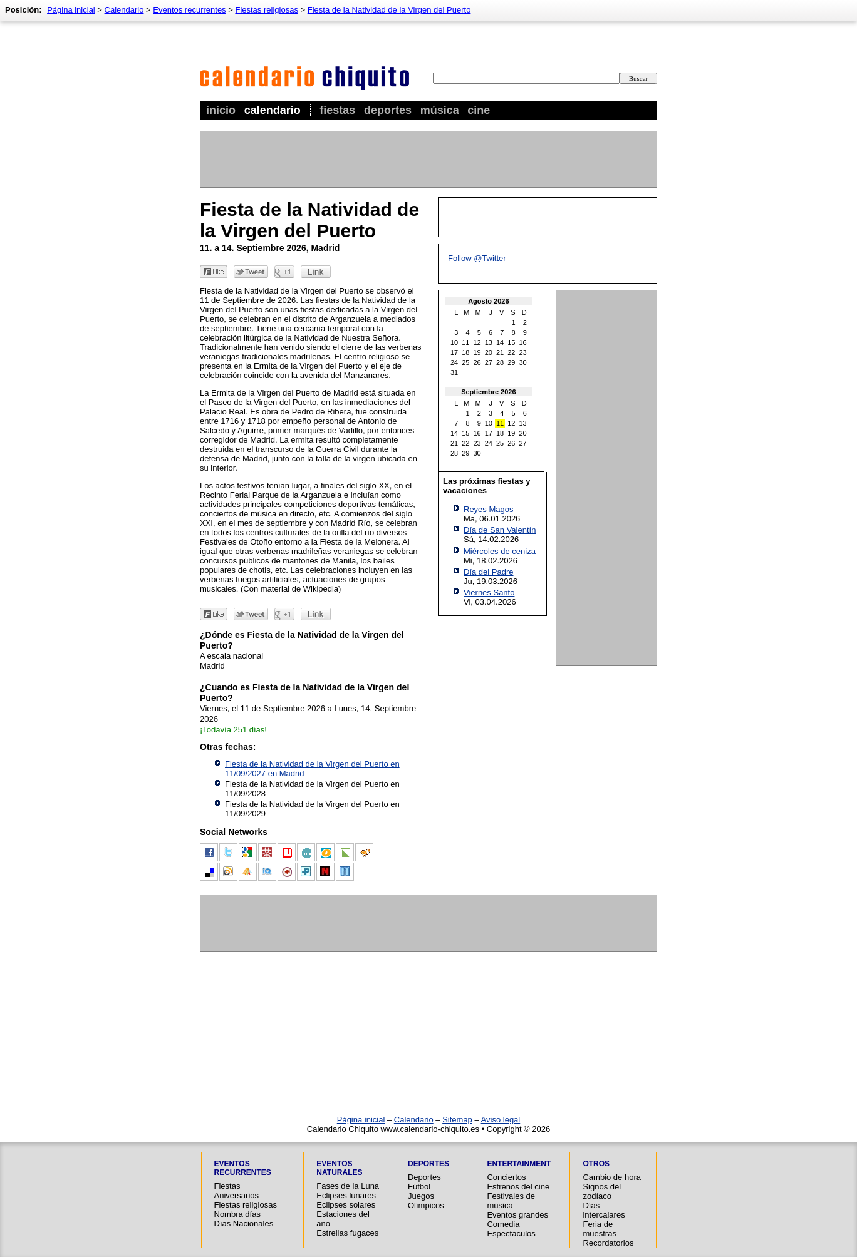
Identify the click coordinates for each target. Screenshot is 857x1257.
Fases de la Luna (347, 1186)
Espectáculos (511, 1233)
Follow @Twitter (477, 258)
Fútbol (419, 1186)
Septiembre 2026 (488, 392)
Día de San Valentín (500, 530)
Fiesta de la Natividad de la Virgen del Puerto (389, 9)
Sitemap (457, 1119)
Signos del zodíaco (602, 1191)
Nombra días (237, 1214)
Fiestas (337, 110)
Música (439, 110)
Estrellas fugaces (347, 1233)
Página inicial (71, 9)
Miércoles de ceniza (500, 551)
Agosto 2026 (488, 301)
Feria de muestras (599, 1228)
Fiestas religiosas (266, 9)
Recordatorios (608, 1243)
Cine (478, 110)
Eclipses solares (345, 1204)
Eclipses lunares (346, 1195)
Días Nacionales (244, 1223)
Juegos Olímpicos (426, 1200)
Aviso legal (501, 1119)
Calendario (272, 110)
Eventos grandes (517, 1214)
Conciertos (506, 1177)
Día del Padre (489, 572)
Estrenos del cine (518, 1186)
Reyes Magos (488, 509)
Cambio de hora (612, 1177)
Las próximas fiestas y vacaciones (486, 485)
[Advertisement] (428, 159)
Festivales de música (511, 1200)
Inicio (221, 110)
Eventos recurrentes (189, 9)
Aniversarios (236, 1195)
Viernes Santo (489, 592)
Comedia (503, 1224)
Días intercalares (604, 1210)
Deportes (388, 110)
